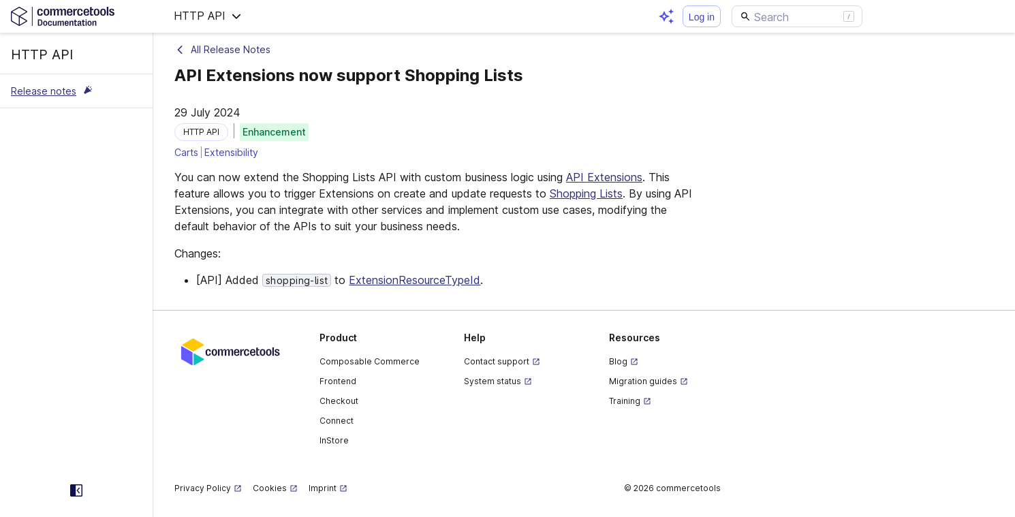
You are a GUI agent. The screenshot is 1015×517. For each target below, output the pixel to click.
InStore (334, 440)
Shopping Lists (586, 193)
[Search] (797, 16)
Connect (336, 421)
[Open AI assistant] (666, 16)
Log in (702, 17)
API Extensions (604, 177)
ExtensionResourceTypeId (414, 280)
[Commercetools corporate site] (230, 351)
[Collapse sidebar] (76, 490)
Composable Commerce (369, 361)
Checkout (338, 401)
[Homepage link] (76, 16)
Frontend (337, 381)
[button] (208, 16)
